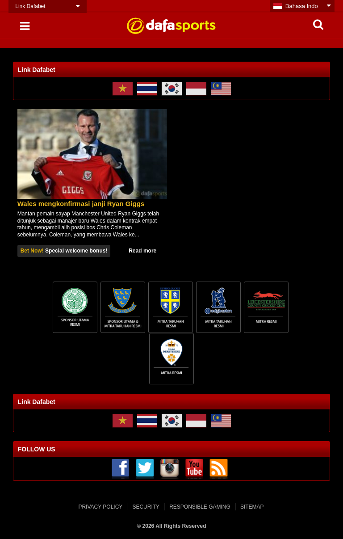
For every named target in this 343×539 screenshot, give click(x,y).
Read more (142, 251)
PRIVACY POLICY (100, 507)
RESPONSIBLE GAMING (199, 507)
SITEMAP (252, 507)
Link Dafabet (30, 6)
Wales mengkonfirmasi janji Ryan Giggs (81, 203)
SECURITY (145, 507)
